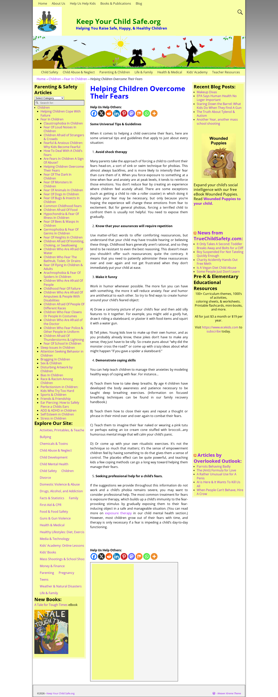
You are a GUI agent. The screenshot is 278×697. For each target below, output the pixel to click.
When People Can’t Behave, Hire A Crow (220, 492)
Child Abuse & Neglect (79, 72)
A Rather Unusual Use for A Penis (216, 476)
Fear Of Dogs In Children (61, 194)
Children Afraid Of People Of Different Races (64, 306)
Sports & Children (53, 394)
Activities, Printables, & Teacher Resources (71, 430)
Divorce (45, 477)
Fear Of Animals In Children (63, 190)
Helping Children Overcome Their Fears (64, 168)
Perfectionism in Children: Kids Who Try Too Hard (59, 389)
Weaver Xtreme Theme (229, 693)
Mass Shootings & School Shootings (66, 559)
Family (73, 498)
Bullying (45, 437)
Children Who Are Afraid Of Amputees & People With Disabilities (63, 296)
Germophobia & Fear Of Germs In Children (61, 231)
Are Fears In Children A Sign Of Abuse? (64, 160)
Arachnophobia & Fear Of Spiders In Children (62, 275)
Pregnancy (66, 573)
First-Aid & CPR (50, 505)
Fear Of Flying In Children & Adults (63, 267)
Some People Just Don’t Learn (218, 271)
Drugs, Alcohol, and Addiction (61, 491)
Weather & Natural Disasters (61, 586)
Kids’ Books (48, 552)
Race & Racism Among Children (57, 381)
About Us (58, 3)
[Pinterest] (124, 113)
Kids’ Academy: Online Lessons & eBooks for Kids (75, 545)
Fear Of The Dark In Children (57, 176)
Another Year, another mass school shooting (217, 121)
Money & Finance (52, 566)
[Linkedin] (116, 113)
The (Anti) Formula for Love (216, 470)
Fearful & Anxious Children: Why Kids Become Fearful (63, 145)
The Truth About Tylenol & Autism (216, 114)
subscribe (214, 331)
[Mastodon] (131, 113)
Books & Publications (115, 3)
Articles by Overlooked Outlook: (218, 458)
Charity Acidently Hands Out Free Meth (217, 262)
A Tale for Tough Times (51, 605)
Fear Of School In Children (62, 343)
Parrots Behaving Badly (214, 466)
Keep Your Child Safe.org (118, 21)
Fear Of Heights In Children (63, 237)
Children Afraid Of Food (61, 210)
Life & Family (144, 72)
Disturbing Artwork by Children (57, 369)
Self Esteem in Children (57, 414)
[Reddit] (109, 113)
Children (55, 79)
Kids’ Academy (197, 72)
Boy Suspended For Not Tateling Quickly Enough (220, 254)
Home (42, 3)
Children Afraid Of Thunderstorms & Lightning (64, 338)
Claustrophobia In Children (63, 123)
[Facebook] (94, 113)
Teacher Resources (226, 72)
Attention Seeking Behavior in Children (62, 353)
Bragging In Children (55, 359)
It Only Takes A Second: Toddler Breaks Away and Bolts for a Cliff (220, 246)
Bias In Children (52, 375)
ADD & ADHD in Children (58, 410)
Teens (44, 579)
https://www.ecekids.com (220, 327)
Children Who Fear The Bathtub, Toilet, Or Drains (62, 259)
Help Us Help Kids (83, 3)
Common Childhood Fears (63, 206)
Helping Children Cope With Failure (61, 113)
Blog (139, 3)
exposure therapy (118, 513)
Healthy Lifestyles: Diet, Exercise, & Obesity (71, 532)
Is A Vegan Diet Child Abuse (216, 268)
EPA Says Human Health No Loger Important (217, 98)
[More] (154, 113)
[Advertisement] (113, 622)
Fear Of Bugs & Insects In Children (62, 200)
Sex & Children (51, 363)
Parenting (47, 573)
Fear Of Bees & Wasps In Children (61, 223)
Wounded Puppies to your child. (217, 201)
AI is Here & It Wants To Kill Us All (218, 484)
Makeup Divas (207, 92)
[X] (101, 113)
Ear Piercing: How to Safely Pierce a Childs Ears (60, 404)
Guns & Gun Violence (55, 518)
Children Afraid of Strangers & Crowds (64, 137)
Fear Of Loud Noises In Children (60, 129)
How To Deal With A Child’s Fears (63, 153)
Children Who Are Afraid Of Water (63, 251)
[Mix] (139, 113)
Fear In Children (75, 79)
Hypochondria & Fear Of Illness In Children (61, 216)
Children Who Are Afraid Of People (63, 282)
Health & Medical (169, 72)
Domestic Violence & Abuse (60, 484)
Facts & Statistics (52, 498)
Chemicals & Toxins (54, 444)
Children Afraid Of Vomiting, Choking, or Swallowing (64, 243)
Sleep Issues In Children (58, 347)
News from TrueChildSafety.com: (218, 235)
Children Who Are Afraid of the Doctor (63, 322)
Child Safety (49, 72)
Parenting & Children (114, 72)
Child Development (54, 457)
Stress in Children (53, 418)
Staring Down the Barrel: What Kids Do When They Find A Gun (219, 106)
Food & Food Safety (54, 511)
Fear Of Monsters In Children (58, 184)
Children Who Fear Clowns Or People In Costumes (63, 314)
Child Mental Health (54, 464)
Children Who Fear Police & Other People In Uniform (63, 330)
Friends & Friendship (56, 399)
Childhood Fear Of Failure (62, 288)
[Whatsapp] (146, 113)
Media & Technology (54, 539)
